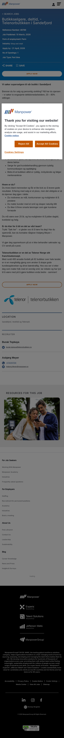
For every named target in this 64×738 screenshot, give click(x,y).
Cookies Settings (14, 152)
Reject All (23, 144)
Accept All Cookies (47, 144)
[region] (32, 131)
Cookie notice (12, 135)
